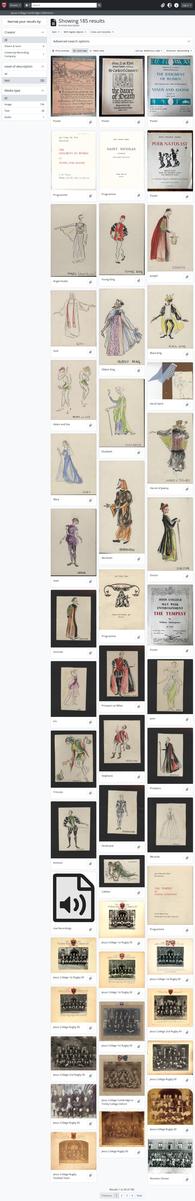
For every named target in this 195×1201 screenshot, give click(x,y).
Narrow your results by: (24, 21)
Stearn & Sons (24, 46)
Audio (24, 117)
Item (24, 80)
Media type (12, 90)
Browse (14, 5)
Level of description (18, 66)
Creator (9, 32)
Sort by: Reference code (148, 50)
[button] (162, 5)
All (5, 39)
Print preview (60, 50)
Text (24, 111)
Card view (80, 50)
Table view (97, 50)
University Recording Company (24, 54)
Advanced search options (71, 41)
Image (24, 105)
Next (139, 1195)
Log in (185, 5)
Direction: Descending (178, 50)
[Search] (64, 5)
